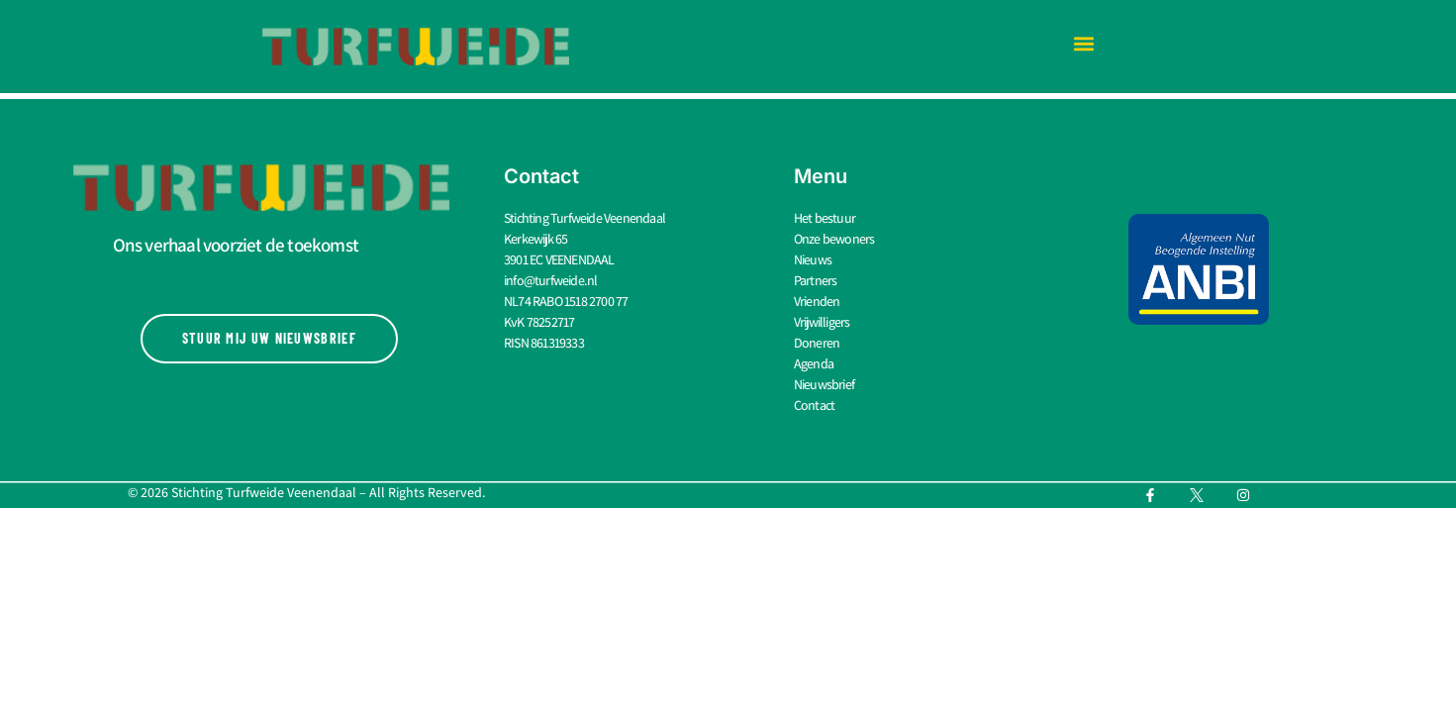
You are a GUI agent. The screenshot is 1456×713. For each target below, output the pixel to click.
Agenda (813, 363)
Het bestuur (824, 218)
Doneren (816, 343)
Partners (815, 280)
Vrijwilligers (822, 322)
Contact (814, 405)
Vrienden (817, 301)
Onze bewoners (834, 239)
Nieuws (812, 259)
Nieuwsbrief (824, 384)
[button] (1083, 44)
